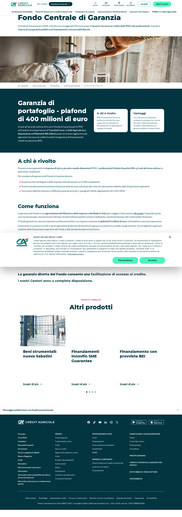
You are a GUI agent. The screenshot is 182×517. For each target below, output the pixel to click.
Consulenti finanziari (63, 486)
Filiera (132, 445)
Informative (22, 478)
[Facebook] (88, 429)
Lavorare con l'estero (100, 474)
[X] (117, 429)
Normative (22, 471)
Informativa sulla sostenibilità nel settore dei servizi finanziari (34, 483)
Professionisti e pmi (102, 441)
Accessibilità (152, 505)
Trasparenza (139, 505)
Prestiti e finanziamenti (64, 467)
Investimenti (60, 478)
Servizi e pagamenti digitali (28, 460)
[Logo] (21, 4)
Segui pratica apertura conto (66, 460)
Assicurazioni (60, 471)
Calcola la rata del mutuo (65, 482)
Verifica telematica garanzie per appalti (146, 470)
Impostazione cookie (58, 505)
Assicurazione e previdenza (103, 452)
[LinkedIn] (105, 429)
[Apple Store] (156, 429)
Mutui (57, 474)
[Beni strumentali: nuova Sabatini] (42, 359)
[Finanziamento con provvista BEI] (139, 359)
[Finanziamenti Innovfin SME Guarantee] (91, 359)
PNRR (94, 460)
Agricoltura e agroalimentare (145, 441)
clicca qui (138, 220)
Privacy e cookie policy (78, 505)
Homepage (24, 93)
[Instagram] (111, 429)
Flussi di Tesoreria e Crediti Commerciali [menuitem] (54, 11)
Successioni (22, 456)
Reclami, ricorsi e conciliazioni (102, 505)
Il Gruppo (21, 441)
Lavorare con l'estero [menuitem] (139, 11)
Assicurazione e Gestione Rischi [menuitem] (112, 11)
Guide (20, 467)
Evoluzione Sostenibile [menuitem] (22, 11)
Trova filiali (22, 445)
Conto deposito (61, 445)
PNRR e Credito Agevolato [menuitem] (164, 11)
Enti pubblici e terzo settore (143, 479)
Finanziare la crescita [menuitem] (85, 11)
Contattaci (22, 448)
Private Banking (137, 463)
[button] (86, 399)
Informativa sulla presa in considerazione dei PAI (34, 489)
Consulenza (134, 456)
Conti (57, 452)
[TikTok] (94, 429)
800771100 (66, 510)
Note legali (43, 505)
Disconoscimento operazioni (29, 474)
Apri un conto (60, 456)
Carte (57, 463)
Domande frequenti (25, 452)
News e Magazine (25, 463)
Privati (58, 441)
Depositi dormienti (124, 505)
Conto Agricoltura (137, 448)
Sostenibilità (136, 486)
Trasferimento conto (63, 448)
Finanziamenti (55, 93)
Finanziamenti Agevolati (72, 93)
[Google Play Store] (139, 429)
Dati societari (30, 505)
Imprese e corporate (39, 93)
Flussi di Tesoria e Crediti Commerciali (107, 470)
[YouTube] (100, 429)
